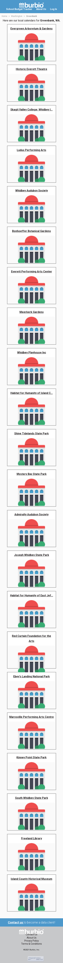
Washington (16, 16)
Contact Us (31, 934)
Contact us (16, 922)
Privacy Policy (31, 940)
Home (4, 16)
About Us (31, 937)
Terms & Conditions (31, 943)
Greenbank (31, 16)
